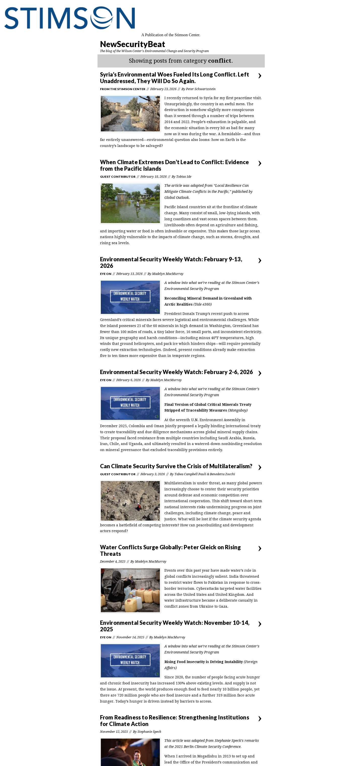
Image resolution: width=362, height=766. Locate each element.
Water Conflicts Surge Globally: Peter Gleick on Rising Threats (170, 550)
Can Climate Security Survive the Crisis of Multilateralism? (176, 466)
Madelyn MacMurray (168, 274)
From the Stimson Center (122, 89)
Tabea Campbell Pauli (190, 474)
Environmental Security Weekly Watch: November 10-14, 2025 (174, 626)
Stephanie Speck (149, 732)
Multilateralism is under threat (192, 483)
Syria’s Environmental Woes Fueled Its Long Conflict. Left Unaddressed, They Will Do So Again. (174, 77)
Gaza (223, 606)
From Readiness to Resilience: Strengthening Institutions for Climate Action (174, 720)
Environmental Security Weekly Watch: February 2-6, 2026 (176, 372)
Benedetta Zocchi (222, 474)
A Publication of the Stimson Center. (170, 35)
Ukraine (206, 606)
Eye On (105, 274)
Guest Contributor (117, 176)
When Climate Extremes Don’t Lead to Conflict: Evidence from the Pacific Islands (174, 165)
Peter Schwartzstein (201, 89)
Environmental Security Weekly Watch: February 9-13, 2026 (171, 262)
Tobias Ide (183, 176)
